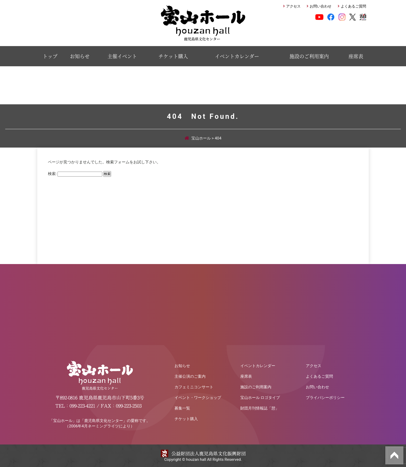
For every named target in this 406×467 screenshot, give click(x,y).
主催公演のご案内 (190, 376)
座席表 (356, 56)
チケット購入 (173, 56)
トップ (50, 56)
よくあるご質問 (353, 6)
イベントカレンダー (237, 56)
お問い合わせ (320, 6)
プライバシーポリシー (325, 397)
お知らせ (80, 56)
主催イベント (122, 56)
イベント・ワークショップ (198, 397)
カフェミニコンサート (194, 387)
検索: (52, 173)
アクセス (293, 6)
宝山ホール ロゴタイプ (260, 397)
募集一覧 (182, 408)
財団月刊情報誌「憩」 (259, 408)
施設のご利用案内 (309, 56)
